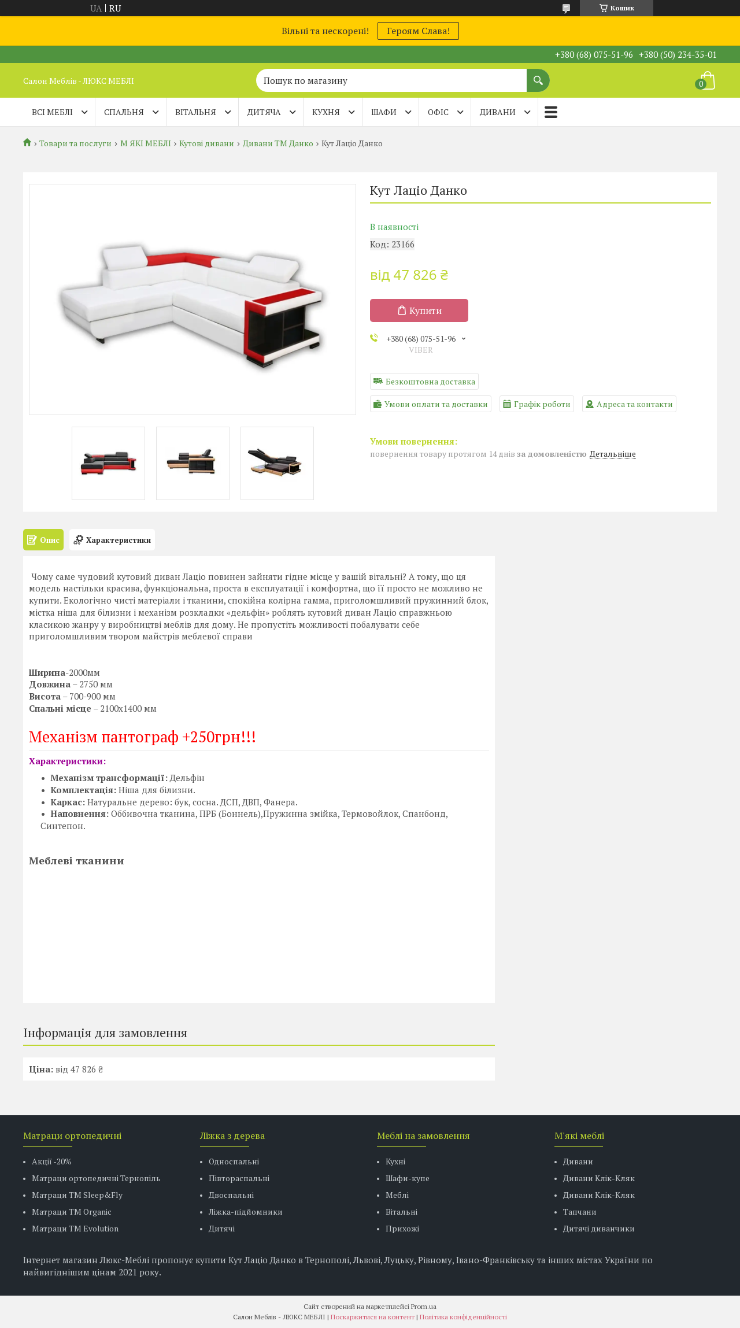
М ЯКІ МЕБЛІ (145, 143)
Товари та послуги (75, 143)
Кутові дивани (206, 143)
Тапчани (580, 1211)
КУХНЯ (326, 111)
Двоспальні (231, 1194)
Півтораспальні (239, 1177)
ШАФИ (384, 111)
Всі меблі (52, 111)
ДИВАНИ (498, 111)
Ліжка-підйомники (246, 1211)
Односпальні (234, 1161)
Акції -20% (52, 1161)
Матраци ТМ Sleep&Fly (77, 1194)
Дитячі (222, 1228)
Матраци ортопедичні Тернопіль (96, 1177)
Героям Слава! (418, 30)
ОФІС (438, 111)
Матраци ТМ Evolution (75, 1228)
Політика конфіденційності (463, 1316)
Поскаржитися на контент (373, 1316)
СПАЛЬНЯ (124, 111)
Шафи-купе (408, 1177)
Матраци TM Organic (72, 1211)
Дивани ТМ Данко (278, 143)
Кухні (395, 1161)
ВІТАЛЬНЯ (195, 111)
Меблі (397, 1194)
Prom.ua (423, 1306)
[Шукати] (538, 74)
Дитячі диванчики (599, 1228)
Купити (425, 310)
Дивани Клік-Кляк (599, 1177)
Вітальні (401, 1211)
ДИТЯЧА (264, 111)
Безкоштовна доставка (430, 381)
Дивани (578, 1161)
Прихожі (402, 1228)
